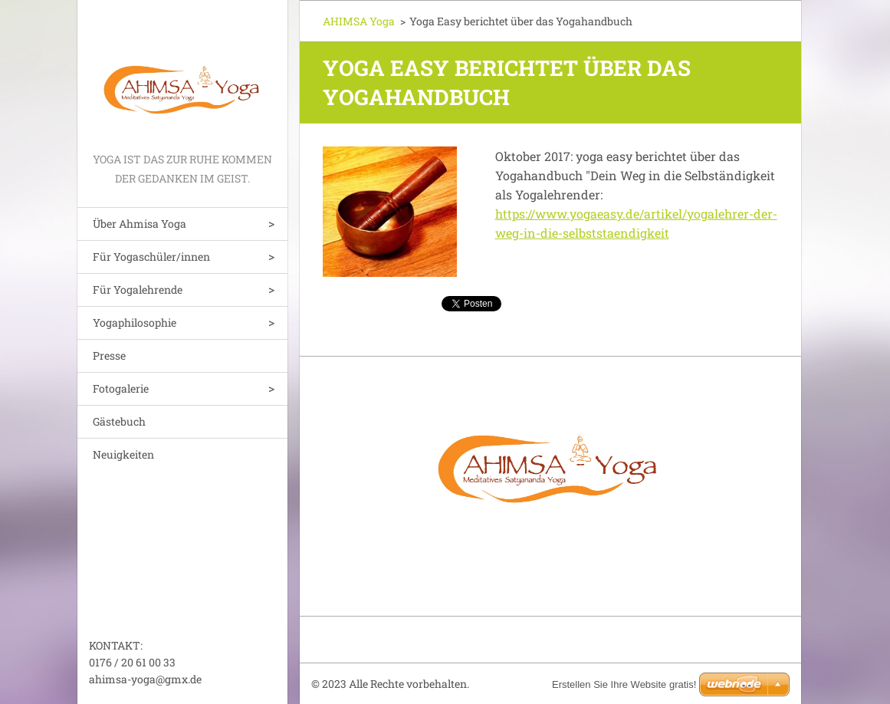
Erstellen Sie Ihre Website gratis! (624, 684)
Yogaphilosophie (134, 322)
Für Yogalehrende (137, 289)
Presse (109, 355)
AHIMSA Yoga (359, 21)
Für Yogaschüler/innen (151, 256)
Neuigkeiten (123, 454)
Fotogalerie (121, 388)
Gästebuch (119, 421)
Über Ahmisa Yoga (139, 223)
